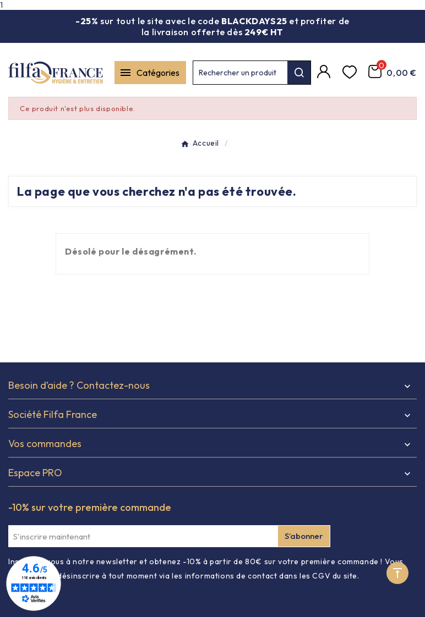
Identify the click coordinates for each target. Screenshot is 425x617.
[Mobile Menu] (150, 72)
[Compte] (325, 72)
